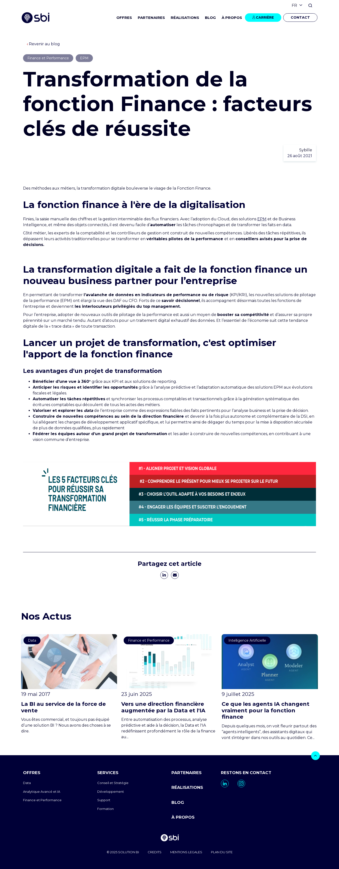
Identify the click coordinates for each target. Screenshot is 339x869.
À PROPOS (182, 817)
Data (27, 783)
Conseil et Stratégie (113, 783)
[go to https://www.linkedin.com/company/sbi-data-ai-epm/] (225, 783)
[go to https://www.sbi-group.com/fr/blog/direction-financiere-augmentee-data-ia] (169, 687)
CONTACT (300, 17)
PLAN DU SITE (222, 852)
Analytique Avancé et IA (41, 791)
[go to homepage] (169, 838)
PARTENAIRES (151, 17)
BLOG (210, 17)
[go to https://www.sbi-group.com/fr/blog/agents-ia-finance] (270, 687)
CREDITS (154, 852)
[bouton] (315, 755)
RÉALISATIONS (185, 17)
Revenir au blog (43, 44)
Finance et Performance (42, 800)
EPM (261, 219)
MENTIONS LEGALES (186, 852)
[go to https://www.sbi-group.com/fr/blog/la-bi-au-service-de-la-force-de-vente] (69, 684)
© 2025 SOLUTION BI (123, 852)
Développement (110, 791)
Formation (105, 809)
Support (103, 800)
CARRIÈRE (265, 17)
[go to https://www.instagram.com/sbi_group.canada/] (241, 783)
